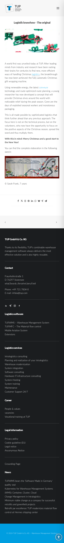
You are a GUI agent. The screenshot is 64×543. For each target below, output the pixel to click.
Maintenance (11, 387)
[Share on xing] (42, 201)
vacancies (9, 412)
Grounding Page (12, 463)
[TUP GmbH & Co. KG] (13, 8)
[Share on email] (45, 201)
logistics (36, 74)
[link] (36, 74)
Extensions (10, 334)
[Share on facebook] (18, 201)
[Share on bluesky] (38, 201)
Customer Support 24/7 (16, 391)
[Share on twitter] (21, 201)
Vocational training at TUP (17, 416)
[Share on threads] (25, 201)
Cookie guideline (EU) (15, 442)
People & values (12, 408)
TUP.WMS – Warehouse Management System (27, 322)
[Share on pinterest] (28, 201)
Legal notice (10, 446)
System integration (14, 368)
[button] (58, 8)
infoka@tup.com (20, 292)
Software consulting (14, 372)
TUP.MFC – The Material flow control (23, 326)
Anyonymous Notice (14, 450)
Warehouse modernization (17, 364)
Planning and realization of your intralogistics (26, 360)
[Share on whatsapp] (35, 201)
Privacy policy (11, 438)
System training (12, 383)
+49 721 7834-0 (20, 289)
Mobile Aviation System (16, 330)
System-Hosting (12, 379)
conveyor (43, 87)
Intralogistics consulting (16, 356)
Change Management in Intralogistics (22, 496)
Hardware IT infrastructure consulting (23, 376)
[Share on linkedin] (32, 201)
